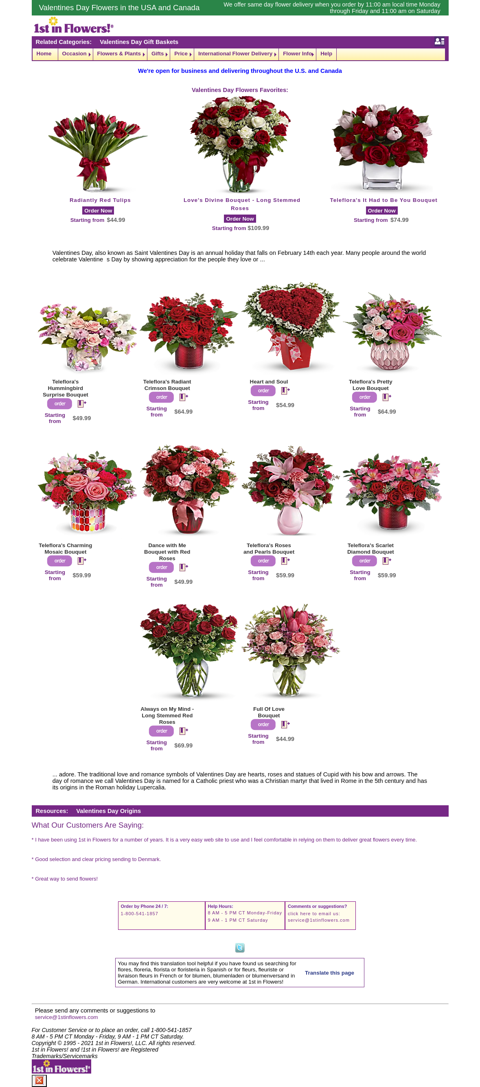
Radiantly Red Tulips (100, 200)
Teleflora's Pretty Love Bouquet (370, 385)
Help (326, 53)
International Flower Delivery (235, 53)
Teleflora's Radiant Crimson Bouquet (167, 385)
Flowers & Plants (119, 53)
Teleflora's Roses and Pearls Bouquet (268, 548)
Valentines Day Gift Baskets (139, 42)
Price (181, 53)
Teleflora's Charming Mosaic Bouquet (65, 548)
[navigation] (240, 54)
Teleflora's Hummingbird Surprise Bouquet (65, 388)
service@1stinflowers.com (319, 920)
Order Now (98, 211)
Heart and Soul (269, 382)
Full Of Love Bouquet (269, 712)
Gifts (157, 53)
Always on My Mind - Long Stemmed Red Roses (167, 715)
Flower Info (297, 53)
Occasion (74, 53)
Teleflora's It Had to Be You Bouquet (384, 200)
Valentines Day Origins (108, 811)
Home (44, 53)
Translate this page (329, 973)
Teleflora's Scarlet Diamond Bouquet (370, 548)
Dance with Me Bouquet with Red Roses (167, 551)
